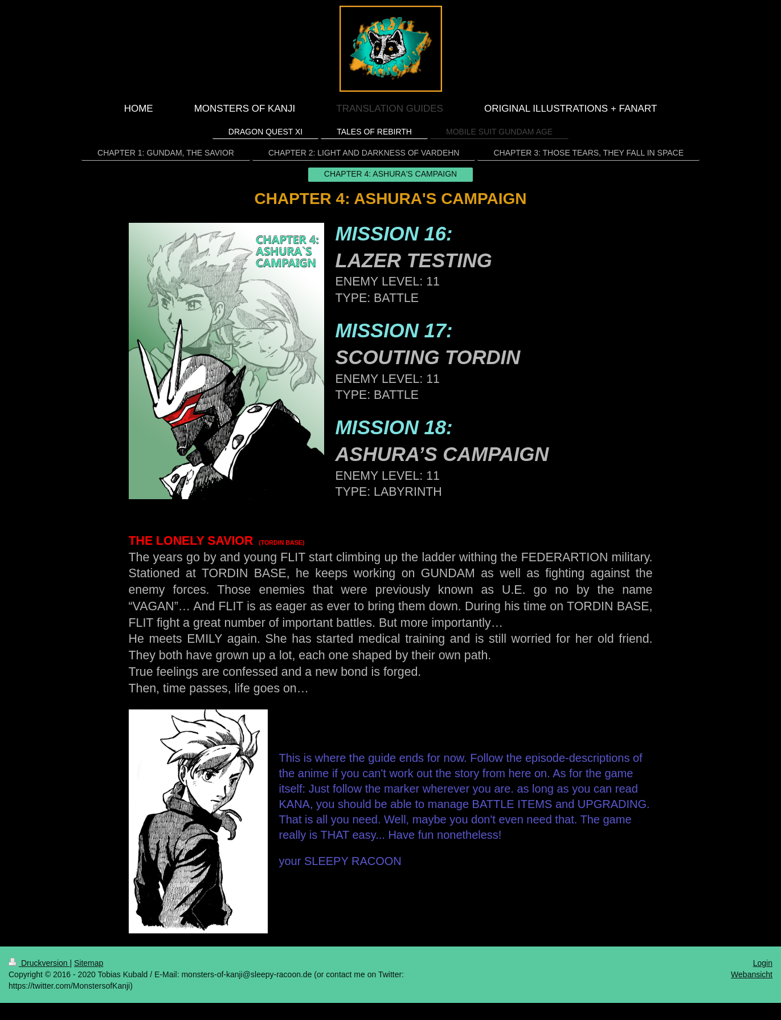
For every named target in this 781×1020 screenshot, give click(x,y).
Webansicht (751, 974)
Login (762, 963)
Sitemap (88, 963)
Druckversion (39, 963)
